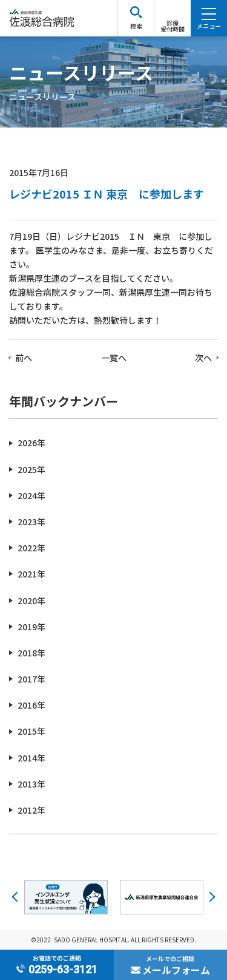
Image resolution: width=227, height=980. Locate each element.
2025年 (31, 469)
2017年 (31, 678)
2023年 (31, 521)
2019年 (31, 626)
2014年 (31, 757)
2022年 (31, 547)
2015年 (31, 731)
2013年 (31, 783)
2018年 (31, 652)
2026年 (31, 442)
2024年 (31, 495)
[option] (66, 897)
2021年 (31, 573)
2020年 (31, 600)
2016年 (31, 704)
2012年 (31, 810)
